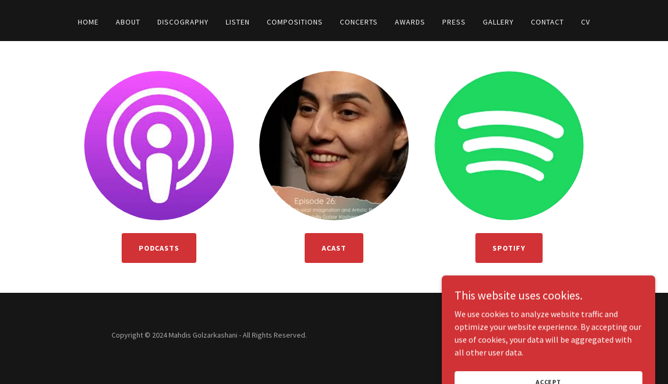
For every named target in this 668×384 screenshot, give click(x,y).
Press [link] (454, 22)
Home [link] (88, 22)
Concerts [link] (359, 22)
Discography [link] (183, 22)
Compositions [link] (295, 22)
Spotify (509, 248)
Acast (334, 248)
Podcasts (159, 248)
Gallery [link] (498, 22)
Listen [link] (238, 22)
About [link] (128, 22)
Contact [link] (547, 22)
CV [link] (585, 22)
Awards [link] (410, 22)
